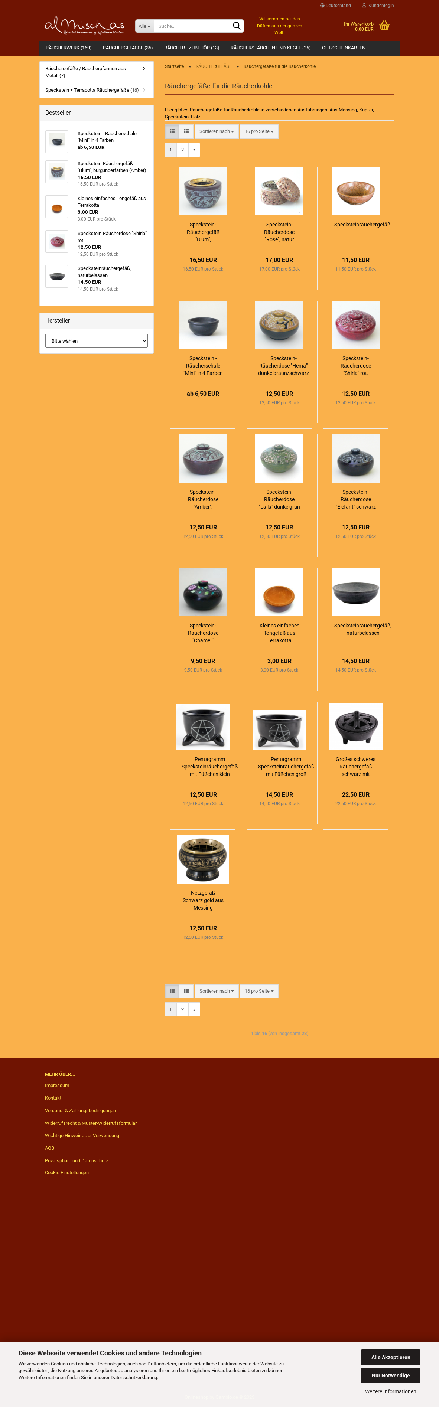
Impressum (57, 1085)
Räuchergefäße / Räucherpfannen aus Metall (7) (85, 72)
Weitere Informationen (390, 1391)
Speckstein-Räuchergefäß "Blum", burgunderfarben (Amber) (203, 232)
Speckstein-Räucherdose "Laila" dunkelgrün (279, 499)
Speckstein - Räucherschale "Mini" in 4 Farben (203, 365)
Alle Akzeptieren (390, 1357)
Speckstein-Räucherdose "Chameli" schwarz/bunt (203, 633)
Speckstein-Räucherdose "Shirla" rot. (356, 365)
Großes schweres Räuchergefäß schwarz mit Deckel (355, 767)
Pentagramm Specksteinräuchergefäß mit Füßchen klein (210, 766)
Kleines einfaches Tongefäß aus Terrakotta (279, 633)
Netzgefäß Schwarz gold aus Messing (203, 900)
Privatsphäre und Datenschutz (76, 1160)
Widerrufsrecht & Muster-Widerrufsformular (91, 1123)
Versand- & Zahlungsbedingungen (80, 1110)
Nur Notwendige (391, 1375)
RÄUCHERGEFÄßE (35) (128, 47)
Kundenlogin (378, 5)
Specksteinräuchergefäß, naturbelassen (362, 629)
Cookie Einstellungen (67, 1172)
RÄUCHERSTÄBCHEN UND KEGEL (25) (271, 47)
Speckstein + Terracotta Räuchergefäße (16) (92, 90)
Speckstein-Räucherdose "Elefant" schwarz (356, 499)
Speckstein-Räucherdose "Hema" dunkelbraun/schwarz (283, 365)
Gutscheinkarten (343, 47)
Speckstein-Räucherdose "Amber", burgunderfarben (203, 499)
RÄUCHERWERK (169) (69, 47)
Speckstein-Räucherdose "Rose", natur (279, 232)
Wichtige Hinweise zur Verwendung (82, 1135)
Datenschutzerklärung (134, 1377)
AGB (49, 1148)
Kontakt (53, 1098)
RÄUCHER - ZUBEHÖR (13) (192, 47)
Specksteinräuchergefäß (362, 225)
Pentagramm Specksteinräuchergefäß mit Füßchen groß (286, 766)
